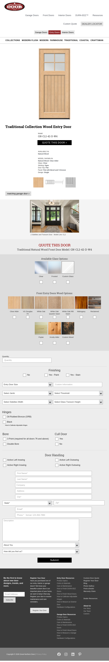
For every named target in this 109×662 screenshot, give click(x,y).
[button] (92, 25)
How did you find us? (53, 549)
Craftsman (96, 42)
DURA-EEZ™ (81, 16)
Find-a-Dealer (89, 590)
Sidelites (27, 400)
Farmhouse (56, 42)
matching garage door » (18, 195)
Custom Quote (70, 25)
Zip (79, 501)
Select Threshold (78, 391)
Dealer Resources (90, 600)
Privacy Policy (41, 655)
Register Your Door (91, 582)
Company (53, 483)
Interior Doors (64, 16)
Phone (53, 513)
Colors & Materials (63, 584)
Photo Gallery (89, 587)
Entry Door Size (27, 382)
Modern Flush (30, 42)
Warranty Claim (90, 592)
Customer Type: (53, 543)
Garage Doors (32, 16)
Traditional (71, 42)
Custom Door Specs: (78, 382)
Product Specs (62, 582)
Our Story (87, 610)
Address (53, 489)
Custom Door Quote (91, 579)
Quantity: (5, 358)
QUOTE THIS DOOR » (54, 144)
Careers (86, 615)
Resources (98, 16)
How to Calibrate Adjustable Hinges (16, 426)
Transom (78, 400)
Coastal (84, 42)
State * (27, 501)
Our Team (87, 612)
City (53, 495)
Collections (12, 42)
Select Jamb (27, 391)
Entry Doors (55, 34)
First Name (53, 471)
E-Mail (53, 507)
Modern (44, 42)
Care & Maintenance (64, 587)
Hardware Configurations (66, 608)
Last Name (53, 477)
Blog (85, 584)
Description (53, 519)
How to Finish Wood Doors (66, 595)
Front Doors (48, 16)
